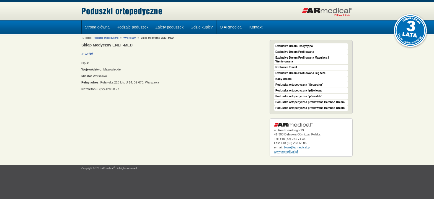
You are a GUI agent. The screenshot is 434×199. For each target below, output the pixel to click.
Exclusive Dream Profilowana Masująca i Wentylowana (302, 59)
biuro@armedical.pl (297, 147)
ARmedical (108, 168)
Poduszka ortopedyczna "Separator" (299, 84)
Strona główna (97, 27)
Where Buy (129, 37)
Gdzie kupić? (201, 27)
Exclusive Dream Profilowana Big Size (300, 73)
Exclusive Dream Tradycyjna (294, 46)
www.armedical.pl (286, 151)
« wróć (87, 54)
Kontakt (255, 27)
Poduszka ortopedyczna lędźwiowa (298, 90)
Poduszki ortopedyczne (121, 11)
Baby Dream (283, 78)
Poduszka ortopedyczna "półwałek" (298, 96)
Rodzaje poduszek (131, 27)
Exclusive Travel (286, 67)
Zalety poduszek (169, 27)
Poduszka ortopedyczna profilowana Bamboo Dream (310, 102)
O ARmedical (231, 27)
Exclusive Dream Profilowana (294, 51)
